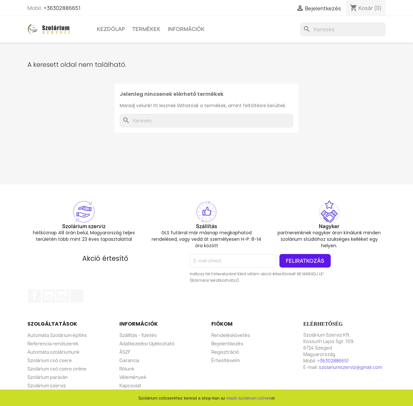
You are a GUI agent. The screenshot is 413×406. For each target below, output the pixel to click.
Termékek (146, 29)
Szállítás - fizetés (138, 335)
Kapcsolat (130, 385)
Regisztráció (225, 352)
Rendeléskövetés (230, 335)
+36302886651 (62, 8)
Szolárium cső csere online (56, 369)
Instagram (62, 295)
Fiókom (222, 324)
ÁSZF (124, 352)
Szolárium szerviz (46, 385)
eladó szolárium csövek (249, 398)
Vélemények (132, 377)
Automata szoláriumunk (53, 352)
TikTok (77, 295)
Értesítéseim (225, 360)
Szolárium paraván (47, 377)
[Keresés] (343, 29)
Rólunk (126, 369)
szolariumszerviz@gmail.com (350, 367)
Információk (186, 29)
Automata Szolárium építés (57, 335)
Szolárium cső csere (49, 360)
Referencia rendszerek (52, 343)
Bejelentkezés (227, 343)
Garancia (129, 360)
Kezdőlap (111, 29)
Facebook (34, 295)
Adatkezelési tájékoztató (147, 343)
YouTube (48, 295)
